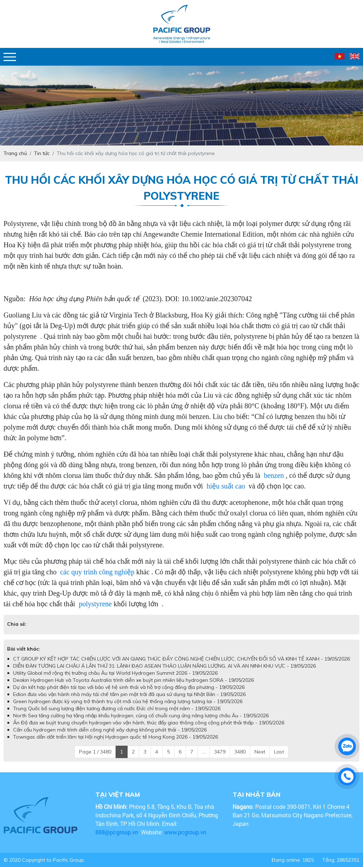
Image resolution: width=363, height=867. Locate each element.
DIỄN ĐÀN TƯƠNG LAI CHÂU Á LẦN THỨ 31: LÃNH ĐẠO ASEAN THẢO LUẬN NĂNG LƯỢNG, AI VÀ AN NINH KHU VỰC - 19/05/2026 (164, 666)
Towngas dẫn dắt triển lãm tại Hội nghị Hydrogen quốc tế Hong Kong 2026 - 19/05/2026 (115, 737)
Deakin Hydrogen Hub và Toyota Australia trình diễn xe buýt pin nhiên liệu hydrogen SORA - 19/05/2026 (133, 680)
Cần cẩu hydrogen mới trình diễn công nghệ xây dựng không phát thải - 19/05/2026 (110, 730)
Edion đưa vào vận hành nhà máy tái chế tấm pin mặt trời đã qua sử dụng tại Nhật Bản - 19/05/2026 (129, 694)
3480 (240, 752)
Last (279, 752)
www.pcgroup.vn (186, 832)
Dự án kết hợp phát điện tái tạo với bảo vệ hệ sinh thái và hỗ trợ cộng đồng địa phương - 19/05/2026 (129, 687)
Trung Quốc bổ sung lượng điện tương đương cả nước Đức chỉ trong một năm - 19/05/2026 (116, 708)
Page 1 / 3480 (95, 752)
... (203, 752)
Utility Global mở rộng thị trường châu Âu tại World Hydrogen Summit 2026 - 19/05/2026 (115, 673)
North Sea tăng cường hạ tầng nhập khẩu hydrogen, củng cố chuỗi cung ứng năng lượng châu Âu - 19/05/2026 (141, 715)
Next (260, 752)
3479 (219, 752)
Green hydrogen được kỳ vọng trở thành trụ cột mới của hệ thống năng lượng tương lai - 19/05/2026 (127, 701)
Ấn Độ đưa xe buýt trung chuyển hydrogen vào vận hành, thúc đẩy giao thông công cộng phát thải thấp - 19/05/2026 (148, 722)
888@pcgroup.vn (116, 832)
